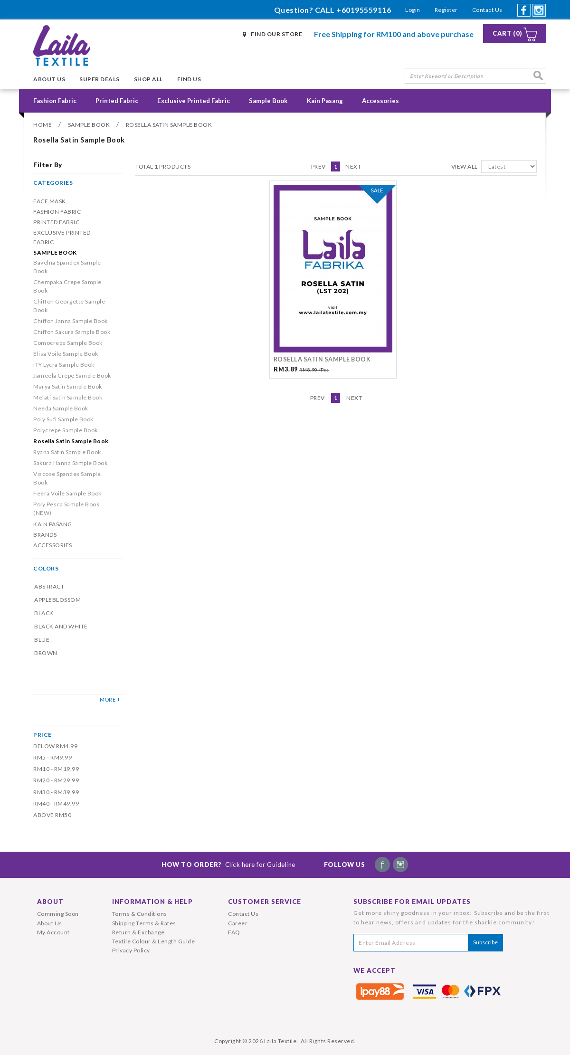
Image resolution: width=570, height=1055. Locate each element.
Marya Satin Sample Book (67, 386)
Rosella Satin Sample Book (169, 124)
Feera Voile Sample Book (67, 493)
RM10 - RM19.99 (56, 768)
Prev (318, 166)
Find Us (189, 79)
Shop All (148, 79)
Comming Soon (58, 913)
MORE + (110, 699)
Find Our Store (276, 34)
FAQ (234, 932)
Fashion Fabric (54, 101)
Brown (45, 652)
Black (44, 613)
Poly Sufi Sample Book (63, 419)
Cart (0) (507, 33)
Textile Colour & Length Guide (153, 941)
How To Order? (228, 864)
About (50, 901)
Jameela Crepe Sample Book (72, 375)
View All (464, 166)
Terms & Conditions (139, 913)
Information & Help (152, 901)
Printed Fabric (116, 101)
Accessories (380, 101)
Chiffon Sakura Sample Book (71, 331)
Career (237, 923)
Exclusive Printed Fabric (193, 101)
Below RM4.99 (55, 746)
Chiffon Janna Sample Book (70, 320)
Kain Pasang (325, 101)
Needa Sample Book (60, 408)
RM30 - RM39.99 (56, 792)
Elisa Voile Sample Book (65, 353)
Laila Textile (280, 1041)
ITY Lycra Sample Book (64, 364)
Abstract (49, 586)
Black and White (61, 626)
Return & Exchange (138, 932)
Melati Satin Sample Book (67, 397)
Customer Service (264, 901)
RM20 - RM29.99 (56, 780)
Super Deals (99, 79)
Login (412, 9)
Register (446, 9)
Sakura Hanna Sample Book (70, 462)
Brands (45, 534)
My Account (53, 932)
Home (42, 124)
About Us (49, 79)
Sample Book (268, 101)
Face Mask (49, 201)
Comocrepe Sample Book (68, 342)
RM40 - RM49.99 (56, 803)
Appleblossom (57, 599)
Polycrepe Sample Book (65, 430)
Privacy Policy (131, 950)
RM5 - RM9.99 (52, 757)
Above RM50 (52, 814)
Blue (41, 639)
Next (353, 166)
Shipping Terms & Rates (144, 923)
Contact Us (487, 9)
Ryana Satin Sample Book (67, 452)
